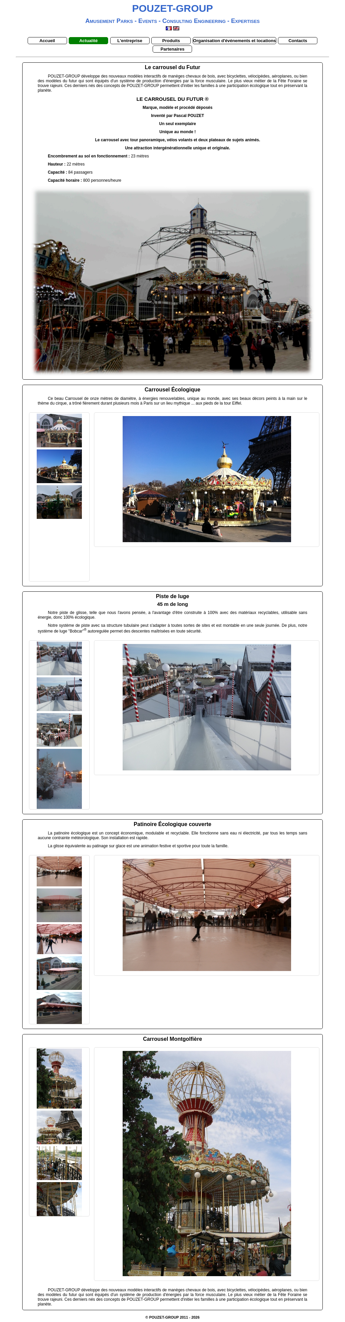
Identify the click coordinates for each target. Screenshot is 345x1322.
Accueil (47, 40)
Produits (171, 40)
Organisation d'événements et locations (234, 40)
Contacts (297, 40)
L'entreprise (129, 40)
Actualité (88, 40)
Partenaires (173, 49)
